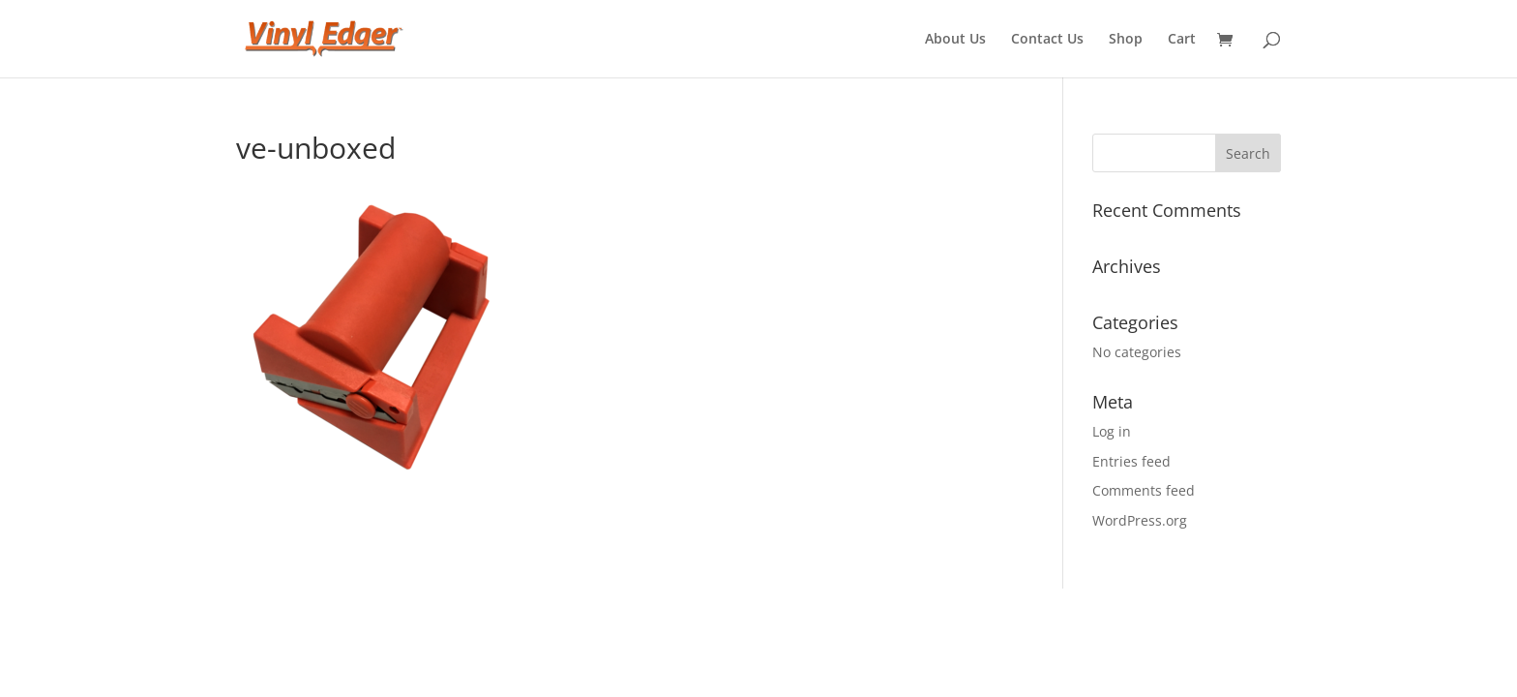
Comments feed (1143, 490)
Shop (1126, 39)
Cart (1182, 39)
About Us (955, 39)
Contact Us (1047, 39)
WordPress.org (1139, 520)
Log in (1111, 431)
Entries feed (1131, 461)
